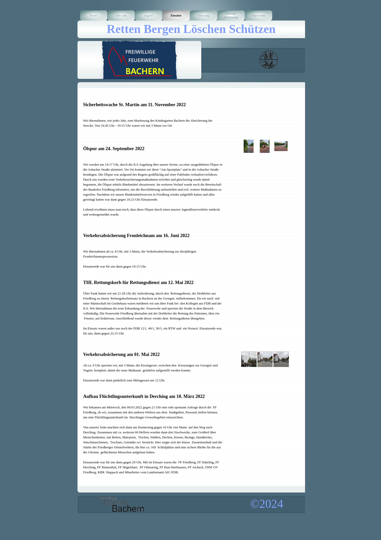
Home (93, 15)
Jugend (148, 15)
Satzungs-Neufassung (231, 15)
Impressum (258, 15)
